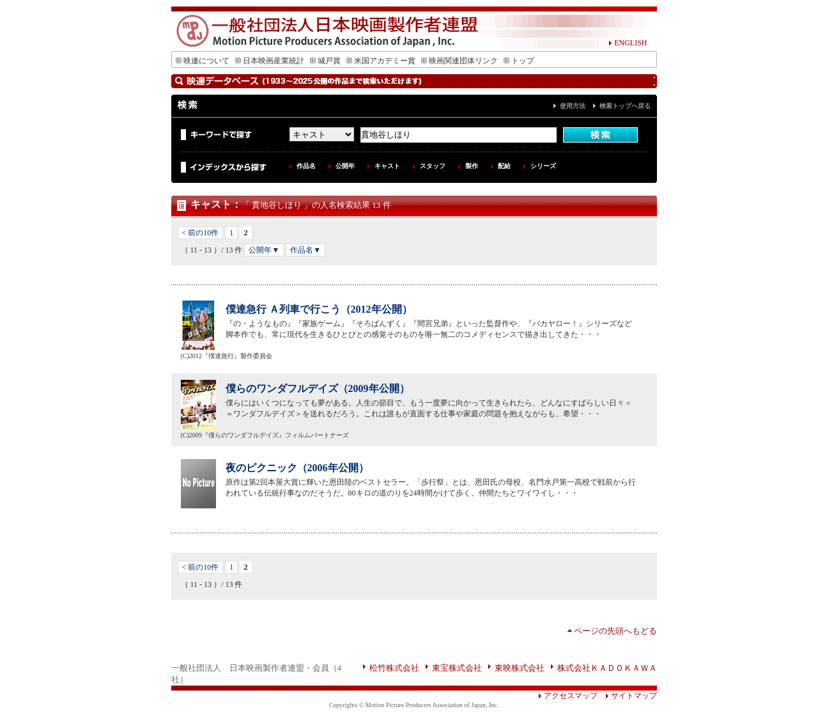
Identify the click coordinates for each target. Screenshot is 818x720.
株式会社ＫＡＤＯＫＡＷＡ (607, 668)
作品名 (306, 165)
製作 (471, 165)
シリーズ (543, 165)
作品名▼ (305, 250)
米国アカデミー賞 (380, 60)
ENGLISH (627, 42)
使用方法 (572, 105)
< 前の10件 (200, 232)
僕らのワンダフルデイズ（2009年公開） (318, 388)
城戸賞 (325, 60)
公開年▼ (264, 250)
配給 (504, 165)
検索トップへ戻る (625, 105)
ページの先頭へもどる (615, 631)
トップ (519, 60)
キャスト (387, 165)
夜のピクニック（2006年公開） (297, 467)
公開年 (345, 165)
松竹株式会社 (394, 668)
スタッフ (432, 165)
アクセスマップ (568, 695)
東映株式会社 (519, 668)
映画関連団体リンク (459, 60)
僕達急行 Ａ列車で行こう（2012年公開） (319, 309)
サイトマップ (627, 695)
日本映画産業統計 (269, 60)
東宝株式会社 (457, 668)
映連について (202, 60)
